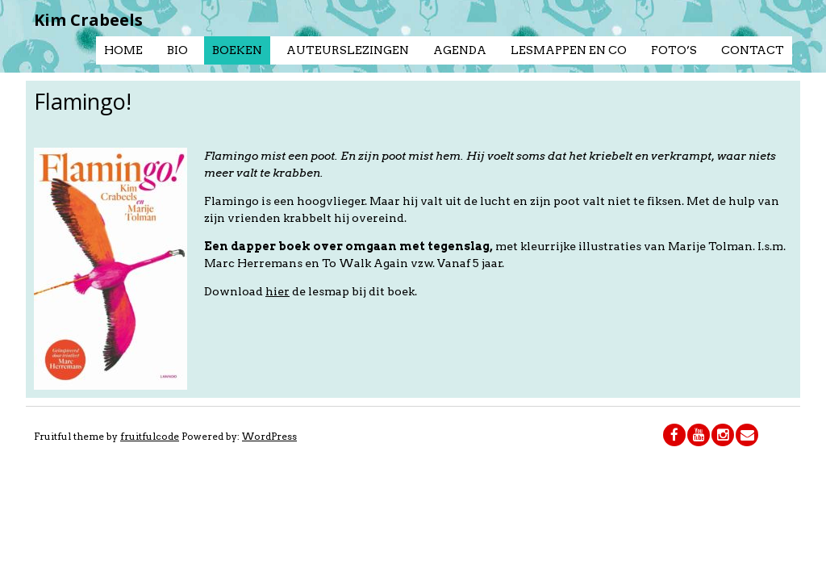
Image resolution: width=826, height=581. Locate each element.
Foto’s (674, 50)
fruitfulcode (149, 436)
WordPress (269, 436)
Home (123, 50)
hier (277, 291)
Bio (177, 50)
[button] (110, 269)
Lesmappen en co (569, 50)
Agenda (459, 50)
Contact (752, 50)
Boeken (237, 50)
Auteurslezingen (347, 50)
